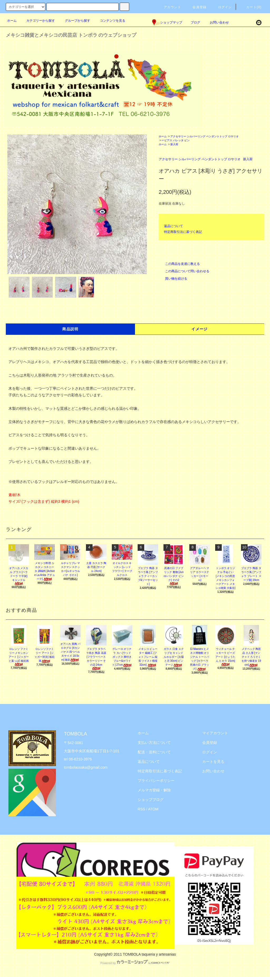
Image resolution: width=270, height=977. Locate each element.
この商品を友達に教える (179, 264)
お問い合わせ (216, 22)
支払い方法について (154, 742)
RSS (141, 809)
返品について (173, 226)
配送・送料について (154, 752)
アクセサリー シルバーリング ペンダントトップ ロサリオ (204, 136)
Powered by (135, 963)
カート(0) (251, 7)
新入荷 (174, 144)
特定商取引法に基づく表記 (183, 232)
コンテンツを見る (109, 20)
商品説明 (70, 329)
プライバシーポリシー (156, 780)
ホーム (12, 20)
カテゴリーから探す (37, 20)
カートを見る (213, 761)
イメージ (199, 329)
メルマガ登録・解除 (154, 790)
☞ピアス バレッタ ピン (176, 140)
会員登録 (196, 7)
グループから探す (74, 20)
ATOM (153, 809)
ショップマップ (167, 22)
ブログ (195, 22)
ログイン (222, 7)
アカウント (169, 7)
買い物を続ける (173, 278)
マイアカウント (215, 733)
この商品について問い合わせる (184, 271)
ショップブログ (150, 799)
